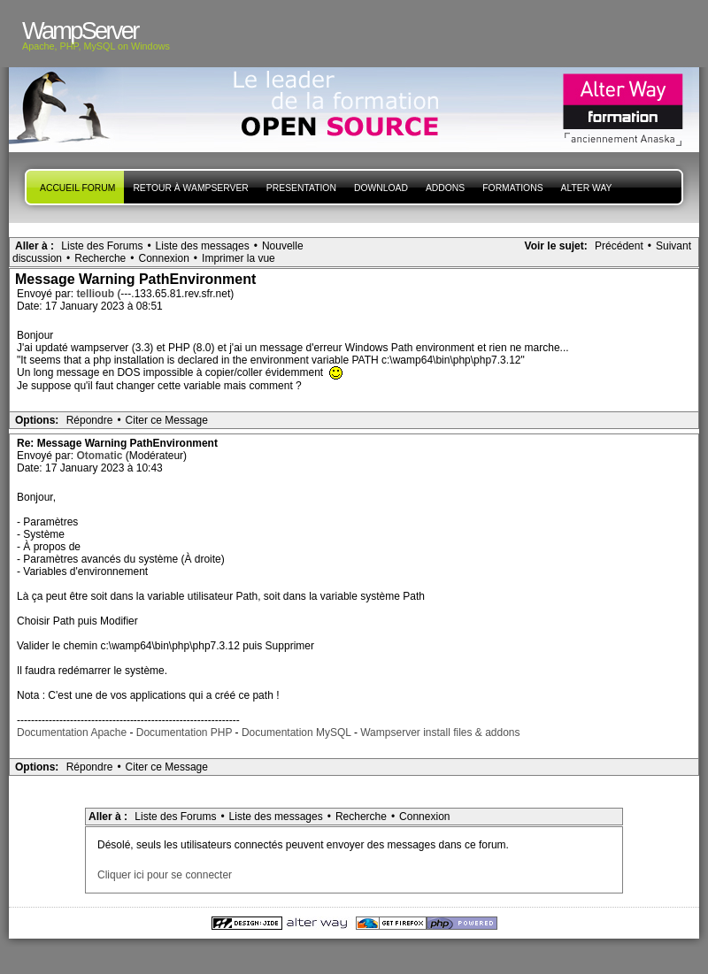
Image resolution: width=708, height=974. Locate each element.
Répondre (89, 420)
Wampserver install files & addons (439, 732)
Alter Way (586, 188)
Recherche (100, 258)
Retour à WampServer (190, 188)
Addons (445, 188)
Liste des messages (203, 246)
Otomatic (100, 455)
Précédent (619, 246)
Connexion (163, 258)
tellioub (96, 294)
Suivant (673, 246)
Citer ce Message (167, 420)
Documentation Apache (72, 732)
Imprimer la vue (238, 258)
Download (381, 188)
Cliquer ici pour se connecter (164, 875)
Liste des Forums (101, 246)
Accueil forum (77, 188)
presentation (301, 188)
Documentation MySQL (296, 732)
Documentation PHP (184, 732)
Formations (512, 188)
